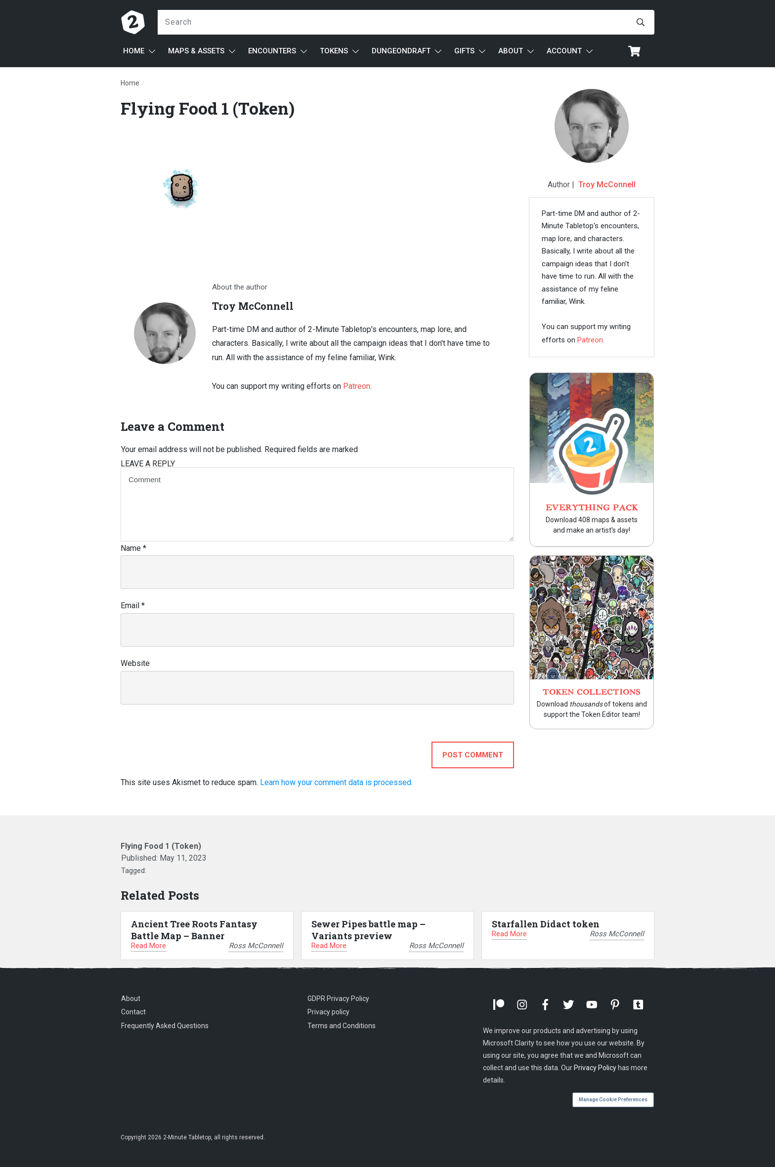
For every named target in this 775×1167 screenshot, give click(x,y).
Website (135, 663)
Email (133, 605)
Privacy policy (328, 1012)
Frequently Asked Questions (165, 1026)
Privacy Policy (595, 1068)
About (130, 998)
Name (133, 548)
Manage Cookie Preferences (613, 1099)
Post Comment (472, 754)
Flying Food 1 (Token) (208, 108)
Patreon (356, 386)
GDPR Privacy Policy (338, 998)
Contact (133, 1012)
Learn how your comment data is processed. (336, 782)
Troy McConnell (607, 184)
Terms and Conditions (341, 1026)
